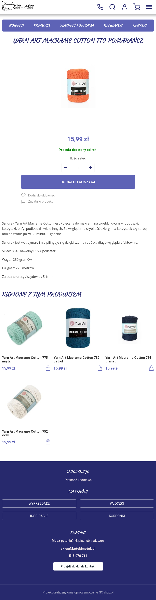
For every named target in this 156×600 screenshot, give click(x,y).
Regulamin (113, 25)
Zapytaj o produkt (40, 201)
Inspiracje (39, 516)
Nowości (16, 25)
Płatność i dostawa (77, 25)
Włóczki (117, 503)
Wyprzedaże (39, 503)
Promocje (42, 25)
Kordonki (117, 516)
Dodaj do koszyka (78, 182)
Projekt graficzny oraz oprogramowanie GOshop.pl (78, 592)
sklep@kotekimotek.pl (78, 549)
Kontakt (140, 25)
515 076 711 (100, 7)
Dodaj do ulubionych (42, 195)
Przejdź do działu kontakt (78, 566)
